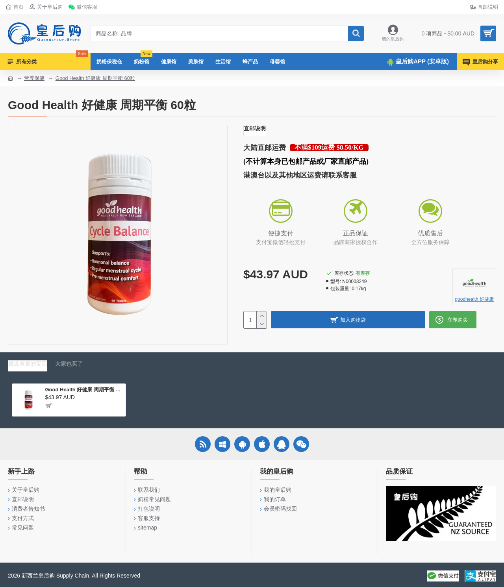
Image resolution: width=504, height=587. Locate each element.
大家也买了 (69, 364)
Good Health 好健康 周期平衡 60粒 (95, 78)
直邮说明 (255, 128)
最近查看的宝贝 (27, 364)
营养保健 (34, 78)
